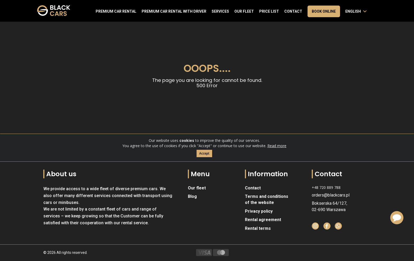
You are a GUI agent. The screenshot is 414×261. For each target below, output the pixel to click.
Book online (324, 11)
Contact (293, 11)
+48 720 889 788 (326, 187)
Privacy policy (259, 211)
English (353, 11)
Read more (276, 146)
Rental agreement (263, 219)
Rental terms (258, 228)
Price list (269, 11)
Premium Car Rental (116, 11)
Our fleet (244, 11)
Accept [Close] (204, 154)
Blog (192, 196)
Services (220, 11)
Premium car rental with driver (174, 11)
